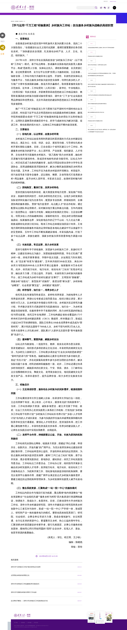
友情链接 (23, 622)
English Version (113, 1)
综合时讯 (21, 21)
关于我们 (16, 622)
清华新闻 (16, 21)
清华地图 (29, 622)
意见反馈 (36, 622)
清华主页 (106, 1)
